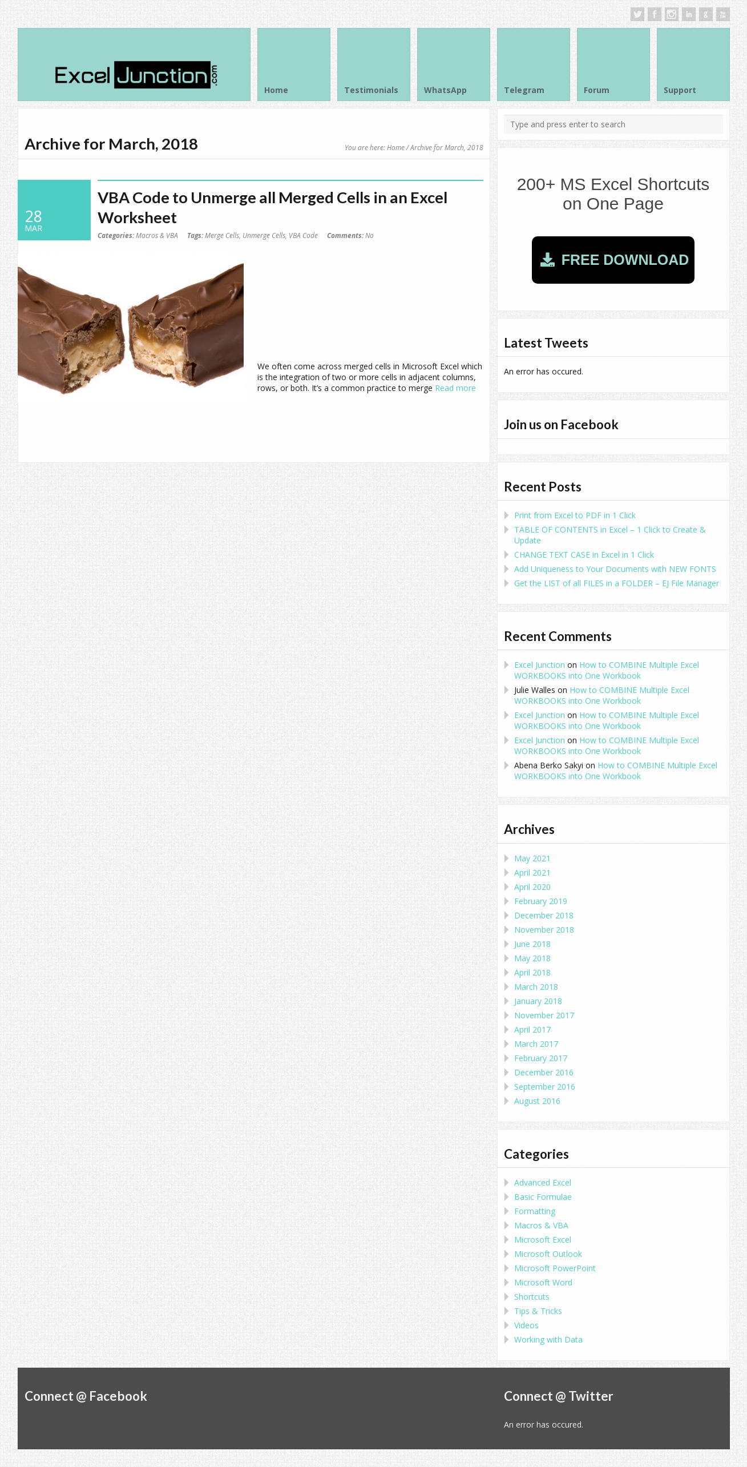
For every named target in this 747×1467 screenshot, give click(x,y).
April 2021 (532, 872)
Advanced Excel (542, 1182)
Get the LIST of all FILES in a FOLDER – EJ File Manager (616, 583)
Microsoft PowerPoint (555, 1268)
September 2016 (544, 1086)
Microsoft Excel (542, 1239)
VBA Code (303, 235)
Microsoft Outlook (548, 1253)
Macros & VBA (157, 235)
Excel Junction (539, 664)
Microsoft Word (543, 1282)
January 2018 (538, 1001)
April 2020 (532, 886)
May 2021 (532, 858)
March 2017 (536, 1043)
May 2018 (532, 958)
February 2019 (540, 901)
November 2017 (544, 1015)
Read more (455, 387)
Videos (526, 1325)
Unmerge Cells (264, 235)
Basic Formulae (543, 1196)
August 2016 (537, 1100)
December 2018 (544, 915)
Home (396, 147)
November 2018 (544, 929)
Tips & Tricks (538, 1310)
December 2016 (544, 1072)
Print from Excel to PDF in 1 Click (575, 515)
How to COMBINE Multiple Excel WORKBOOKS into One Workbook (606, 670)
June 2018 (532, 943)
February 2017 (540, 1058)
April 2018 (532, 972)
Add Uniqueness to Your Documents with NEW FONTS (615, 568)
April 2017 (532, 1029)
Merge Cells (222, 235)
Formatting (534, 1211)
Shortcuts (532, 1296)
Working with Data (548, 1339)
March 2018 (536, 986)
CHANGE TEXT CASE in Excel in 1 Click (584, 554)
